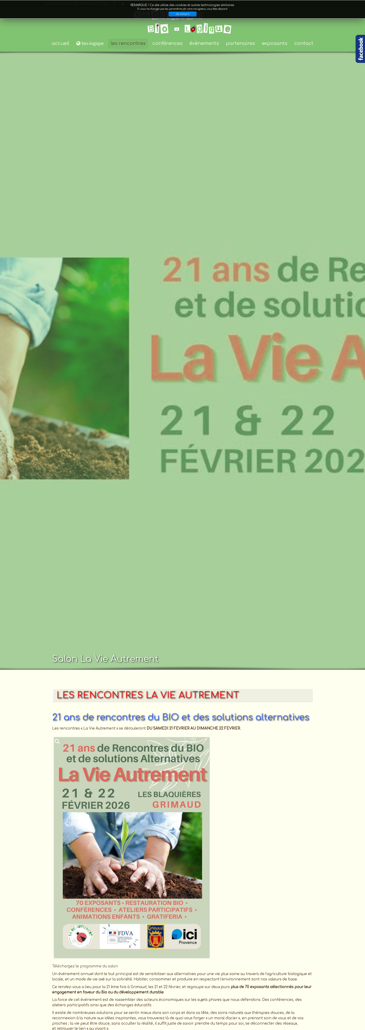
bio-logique (92, 43)
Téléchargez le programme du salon (85, 966)
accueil (60, 43)
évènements (204, 43)
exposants (274, 43)
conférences (167, 43)
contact (303, 43)
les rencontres (128, 43)
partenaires (240, 43)
